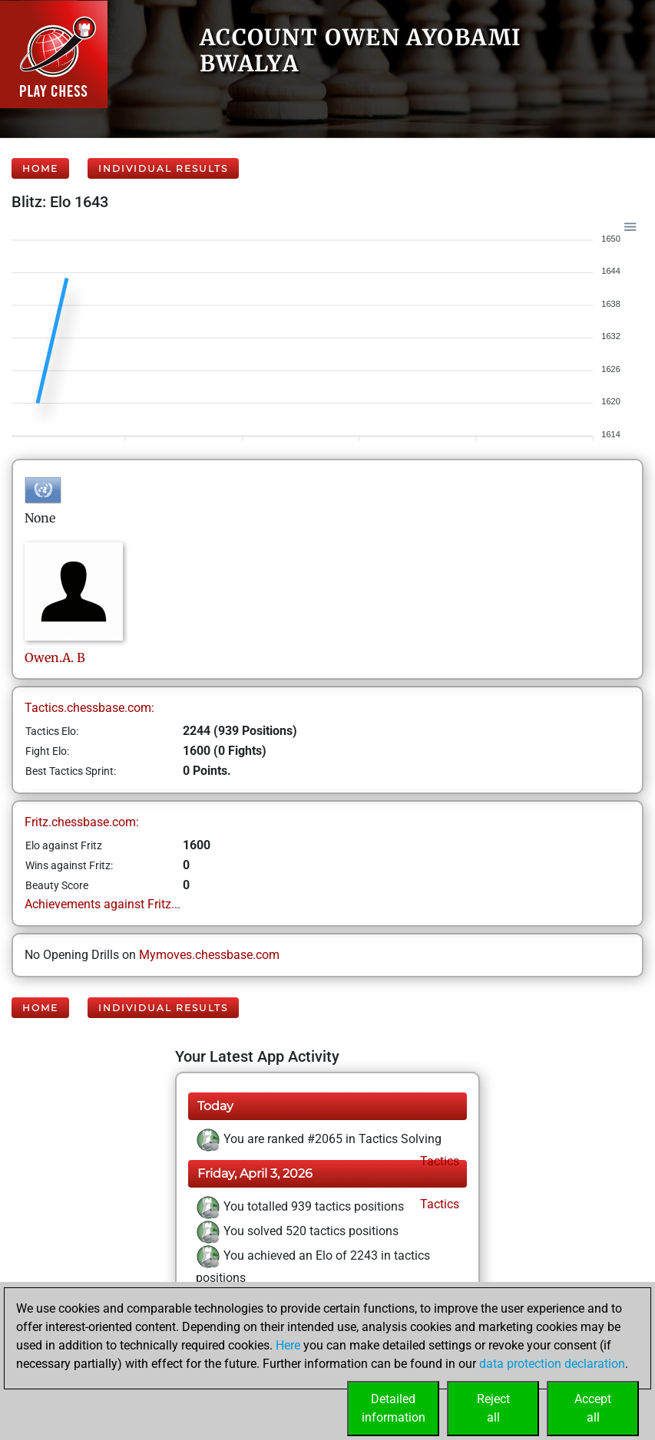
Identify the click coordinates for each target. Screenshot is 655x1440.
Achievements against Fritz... (102, 904)
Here (288, 1345)
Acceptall (592, 1408)
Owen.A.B (55, 657)
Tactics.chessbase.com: (89, 707)
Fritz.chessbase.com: (82, 822)
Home (40, 168)
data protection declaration (552, 1363)
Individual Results (163, 168)
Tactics (438, 1161)
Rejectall (493, 1408)
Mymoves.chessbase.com (209, 954)
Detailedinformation (393, 1408)
